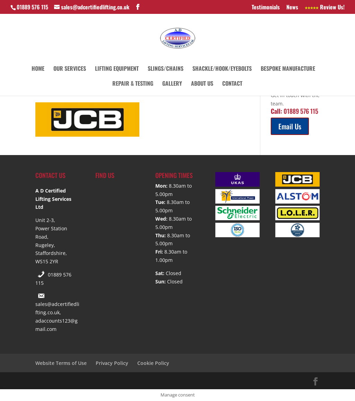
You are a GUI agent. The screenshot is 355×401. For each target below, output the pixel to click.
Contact (232, 84)
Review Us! (325, 7)
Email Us (289, 126)
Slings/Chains (165, 69)
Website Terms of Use (61, 363)
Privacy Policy (112, 363)
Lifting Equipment (117, 69)
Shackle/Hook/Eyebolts (222, 69)
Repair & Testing (132, 84)
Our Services (69, 69)
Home (38, 69)
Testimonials (266, 7)
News (292, 7)
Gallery (172, 84)
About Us (202, 84)
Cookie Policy (153, 363)
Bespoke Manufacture (288, 69)
